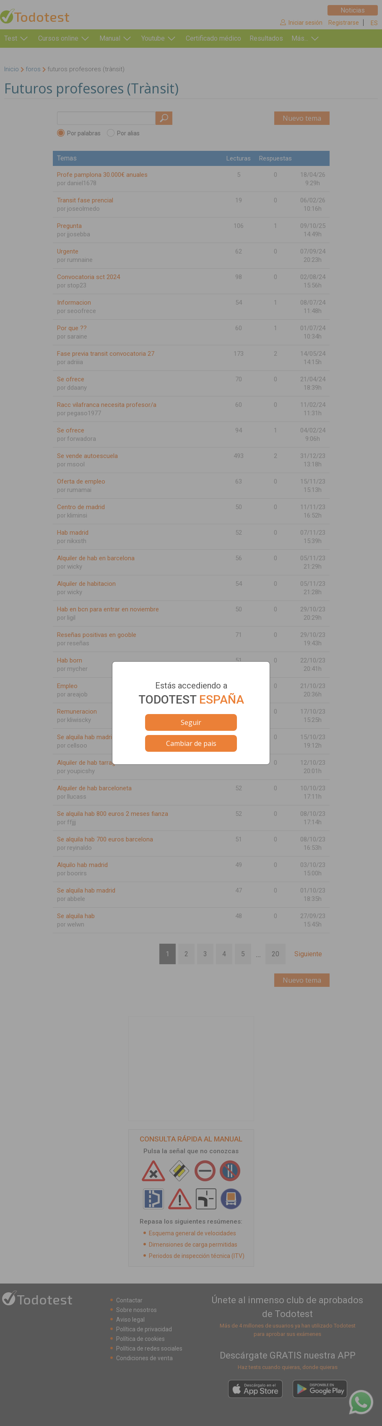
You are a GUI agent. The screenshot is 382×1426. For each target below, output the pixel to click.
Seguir (191, 722)
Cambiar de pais (191, 743)
